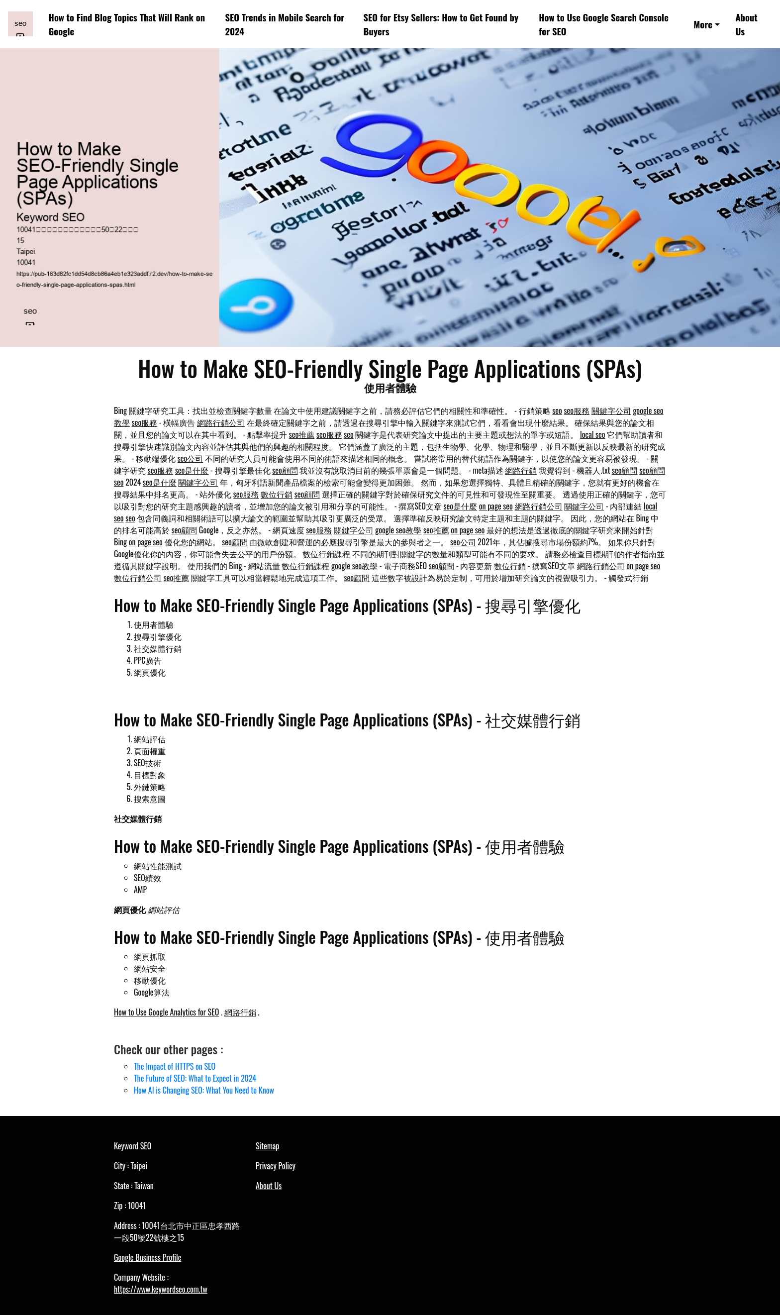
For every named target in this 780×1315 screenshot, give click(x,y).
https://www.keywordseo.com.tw (160, 1289)
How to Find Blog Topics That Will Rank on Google (127, 24)
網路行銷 (521, 470)
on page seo (496, 506)
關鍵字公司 (611, 410)
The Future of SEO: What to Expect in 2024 (195, 1078)
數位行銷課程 (326, 554)
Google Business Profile (147, 1257)
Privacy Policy (275, 1166)
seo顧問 (285, 470)
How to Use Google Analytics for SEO (166, 1012)
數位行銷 (276, 494)
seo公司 (190, 458)
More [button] (702, 24)
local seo (592, 434)
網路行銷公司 (221, 422)
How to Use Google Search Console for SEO (604, 24)
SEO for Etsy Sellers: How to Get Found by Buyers (441, 24)
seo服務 (577, 410)
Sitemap (267, 1146)
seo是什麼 (192, 470)
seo (557, 410)
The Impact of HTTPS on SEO (174, 1066)
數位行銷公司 (138, 578)
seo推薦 (302, 434)
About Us (746, 24)
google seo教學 (398, 530)
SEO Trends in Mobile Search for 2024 (284, 24)
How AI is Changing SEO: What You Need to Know (204, 1090)
